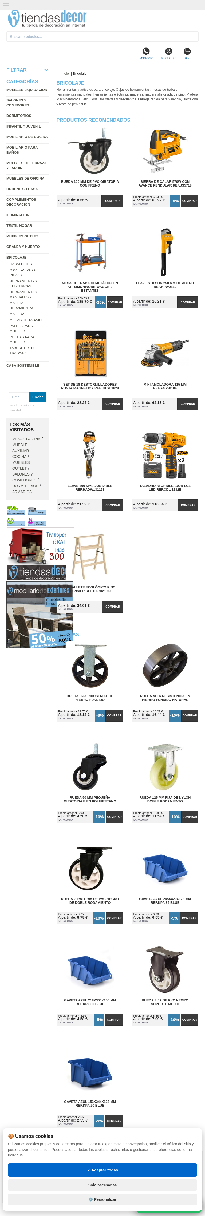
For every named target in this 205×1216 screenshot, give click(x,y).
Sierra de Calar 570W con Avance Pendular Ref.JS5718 (165, 183)
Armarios (22, 492)
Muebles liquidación (26, 90)
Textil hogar (19, 226)
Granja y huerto (23, 247)
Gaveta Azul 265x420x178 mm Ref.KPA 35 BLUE (165, 901)
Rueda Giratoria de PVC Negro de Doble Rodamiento (90, 901)
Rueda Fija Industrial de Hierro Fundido (90, 698)
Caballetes (21, 264)
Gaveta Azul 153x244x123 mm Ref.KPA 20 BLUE (90, 1103)
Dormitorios (18, 116)
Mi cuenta (168, 53)
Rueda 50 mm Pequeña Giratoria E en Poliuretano (90, 799)
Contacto (145, 53)
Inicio (65, 74)
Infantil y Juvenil (23, 126)
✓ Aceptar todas (102, 1170)
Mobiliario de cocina (27, 137)
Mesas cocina (26, 439)
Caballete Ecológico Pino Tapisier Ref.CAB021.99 (90, 589)
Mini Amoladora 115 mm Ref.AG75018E (165, 386)
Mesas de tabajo (26, 320)
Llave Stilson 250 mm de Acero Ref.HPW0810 (165, 285)
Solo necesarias (102, 1185)
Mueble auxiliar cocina (20, 451)
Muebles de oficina (25, 178)
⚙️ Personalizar (102, 1199)
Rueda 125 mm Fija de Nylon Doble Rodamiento (165, 799)
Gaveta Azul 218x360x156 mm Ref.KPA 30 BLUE (90, 1002)
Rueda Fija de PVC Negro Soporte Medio (165, 1002)
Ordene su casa (22, 189)
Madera (17, 314)
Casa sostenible (22, 365)
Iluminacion (18, 215)
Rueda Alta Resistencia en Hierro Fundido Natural (165, 698)
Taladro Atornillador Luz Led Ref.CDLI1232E (165, 488)
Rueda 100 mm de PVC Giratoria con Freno (90, 183)
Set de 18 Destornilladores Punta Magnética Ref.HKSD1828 (90, 386)
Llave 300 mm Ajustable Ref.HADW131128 (90, 488)
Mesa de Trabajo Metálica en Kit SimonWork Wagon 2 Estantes (90, 286)
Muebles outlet (22, 236)
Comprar (112, 201)
